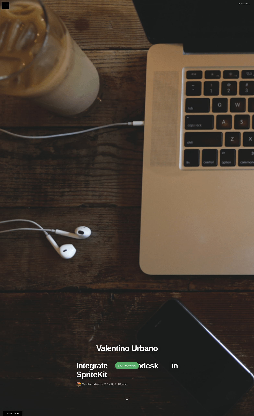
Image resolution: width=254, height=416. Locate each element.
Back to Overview (127, 371)
